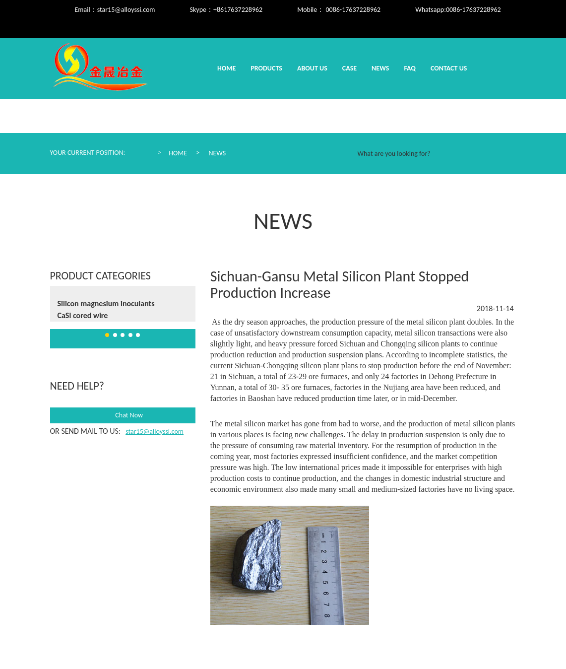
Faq (410, 68)
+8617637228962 (237, 9)
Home (226, 68)
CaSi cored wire (83, 315)
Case (349, 68)
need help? (77, 386)
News (380, 68)
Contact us (449, 68)
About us (312, 68)
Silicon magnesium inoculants (106, 303)
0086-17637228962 (473, 9)
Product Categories (100, 275)
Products (266, 68)
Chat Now (122, 415)
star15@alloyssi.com (126, 9)
